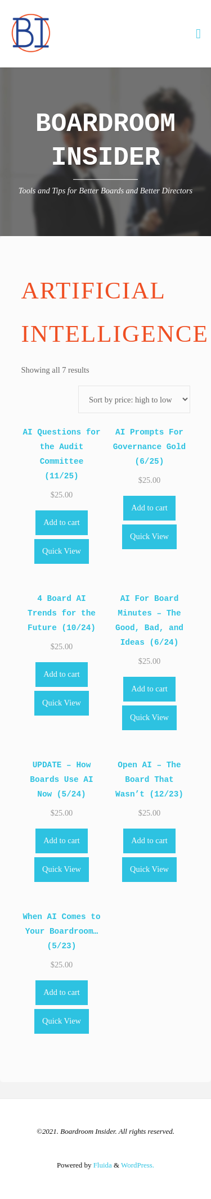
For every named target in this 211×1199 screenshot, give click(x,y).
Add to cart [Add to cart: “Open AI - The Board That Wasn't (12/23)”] (149, 840)
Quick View (61, 550)
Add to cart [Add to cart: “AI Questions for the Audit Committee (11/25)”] (61, 522)
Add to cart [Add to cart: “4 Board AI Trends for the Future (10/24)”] (61, 673)
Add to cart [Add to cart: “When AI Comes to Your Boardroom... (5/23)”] (61, 992)
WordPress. (137, 1165)
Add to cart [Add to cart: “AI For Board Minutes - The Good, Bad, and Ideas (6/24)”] (149, 688)
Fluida (101, 1165)
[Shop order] (134, 399)
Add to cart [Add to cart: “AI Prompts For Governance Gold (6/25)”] (149, 507)
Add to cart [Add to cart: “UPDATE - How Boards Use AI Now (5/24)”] (61, 840)
